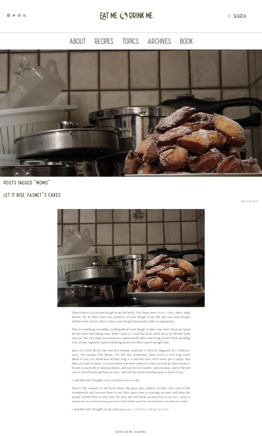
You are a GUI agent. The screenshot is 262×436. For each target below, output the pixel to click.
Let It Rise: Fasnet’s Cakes (32, 194)
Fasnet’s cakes (165, 313)
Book (186, 41)
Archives (159, 41)
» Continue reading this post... (151, 409)
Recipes (104, 41)
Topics (130, 41)
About (77, 41)
